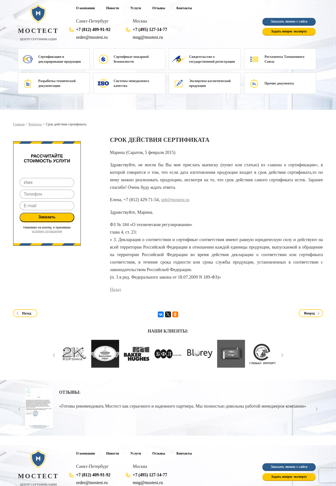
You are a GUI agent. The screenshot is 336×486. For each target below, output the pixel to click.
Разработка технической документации (57, 83)
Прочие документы (279, 83)
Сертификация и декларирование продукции (59, 59)
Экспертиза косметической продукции (210, 83)
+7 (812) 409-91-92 (93, 29)
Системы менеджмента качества (131, 83)
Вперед (309, 313)
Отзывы (158, 8)
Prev (54, 355)
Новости (112, 8)
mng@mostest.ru (147, 37)
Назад (115, 289)
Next (282, 355)
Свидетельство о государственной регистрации (212, 59)
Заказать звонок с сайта (289, 21)
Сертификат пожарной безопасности (131, 59)
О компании (85, 8)
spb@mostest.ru (175, 199)
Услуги (135, 8)
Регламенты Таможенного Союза (285, 59)
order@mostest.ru (91, 37)
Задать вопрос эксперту (289, 31)
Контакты (184, 8)
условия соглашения (47, 231)
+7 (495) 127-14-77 (150, 29)
